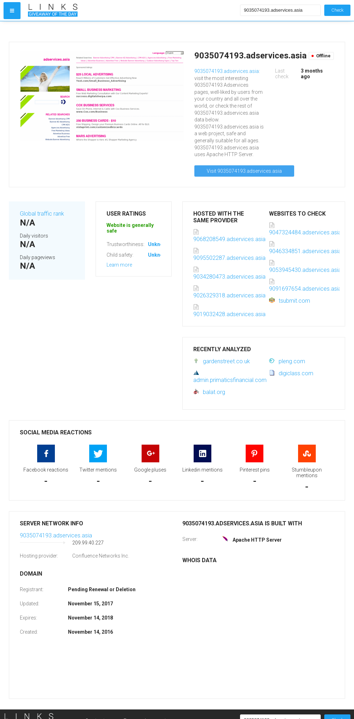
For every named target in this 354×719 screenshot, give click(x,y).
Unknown (159, 244)
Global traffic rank (42, 213)
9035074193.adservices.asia (226, 71)
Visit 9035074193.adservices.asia (244, 171)
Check (337, 10)
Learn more (119, 265)
